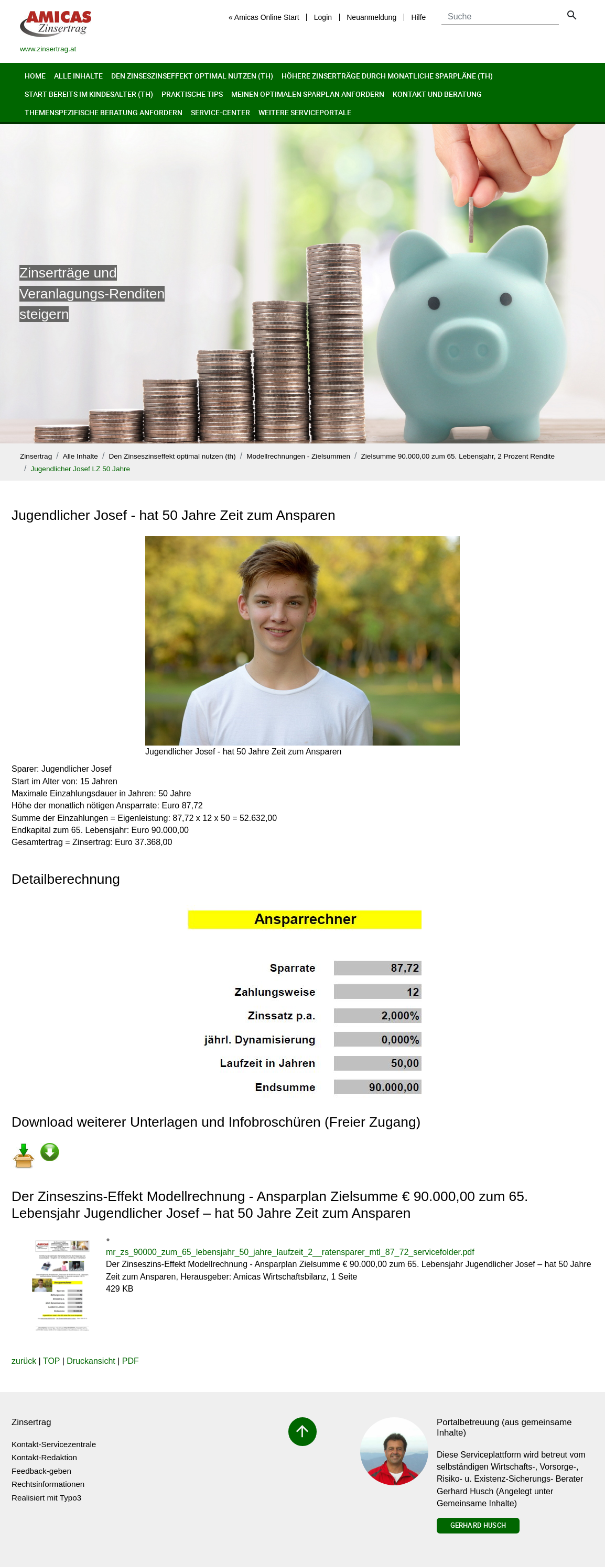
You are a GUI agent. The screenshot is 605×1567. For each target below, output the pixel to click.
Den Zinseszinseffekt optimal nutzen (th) (192, 76)
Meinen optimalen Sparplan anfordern (307, 94)
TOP (51, 1361)
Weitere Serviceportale (304, 112)
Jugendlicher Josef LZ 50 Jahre (80, 469)
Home (35, 76)
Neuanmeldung (371, 17)
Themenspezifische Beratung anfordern (103, 112)
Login (323, 17)
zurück (24, 1361)
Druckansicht (91, 1361)
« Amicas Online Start (264, 17)
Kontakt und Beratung (437, 94)
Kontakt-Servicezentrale (54, 1444)
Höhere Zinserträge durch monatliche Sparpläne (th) (387, 76)
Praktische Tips (192, 94)
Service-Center (220, 112)
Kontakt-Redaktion (44, 1457)
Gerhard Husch (478, 1525)
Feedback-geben (41, 1470)
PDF (130, 1361)
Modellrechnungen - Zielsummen (298, 456)
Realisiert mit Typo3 (46, 1497)
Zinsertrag (36, 456)
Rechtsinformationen (48, 1484)
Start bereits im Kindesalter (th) (89, 94)
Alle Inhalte (78, 76)
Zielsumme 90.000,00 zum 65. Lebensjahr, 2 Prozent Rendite (458, 456)
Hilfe (418, 17)
